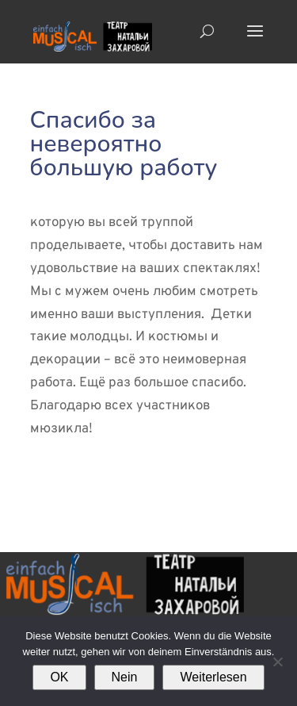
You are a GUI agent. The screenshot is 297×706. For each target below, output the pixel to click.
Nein (125, 677)
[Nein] (277, 662)
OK (59, 677)
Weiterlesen (213, 677)
